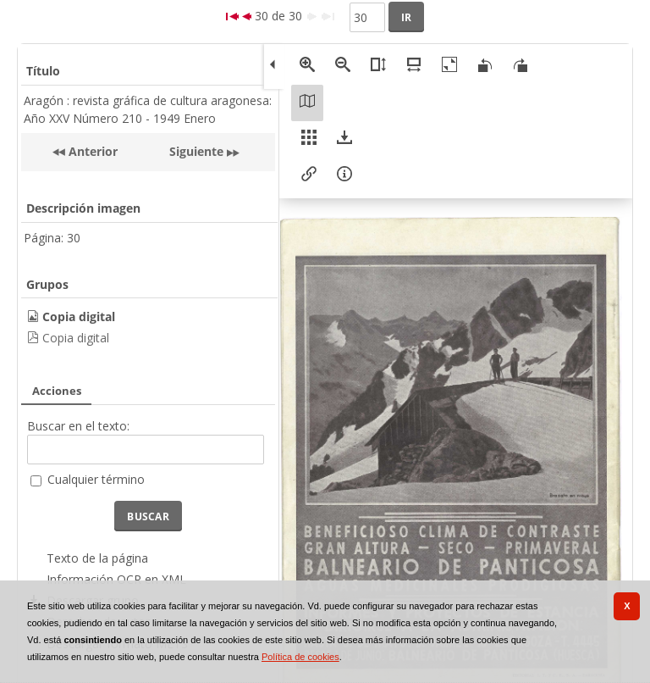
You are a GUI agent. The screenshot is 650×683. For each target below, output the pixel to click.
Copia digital (75, 338)
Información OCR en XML (116, 579)
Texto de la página (97, 558)
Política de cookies (300, 657)
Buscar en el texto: (78, 426)
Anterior (91, 151)
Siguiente (196, 151)
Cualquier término (96, 479)
